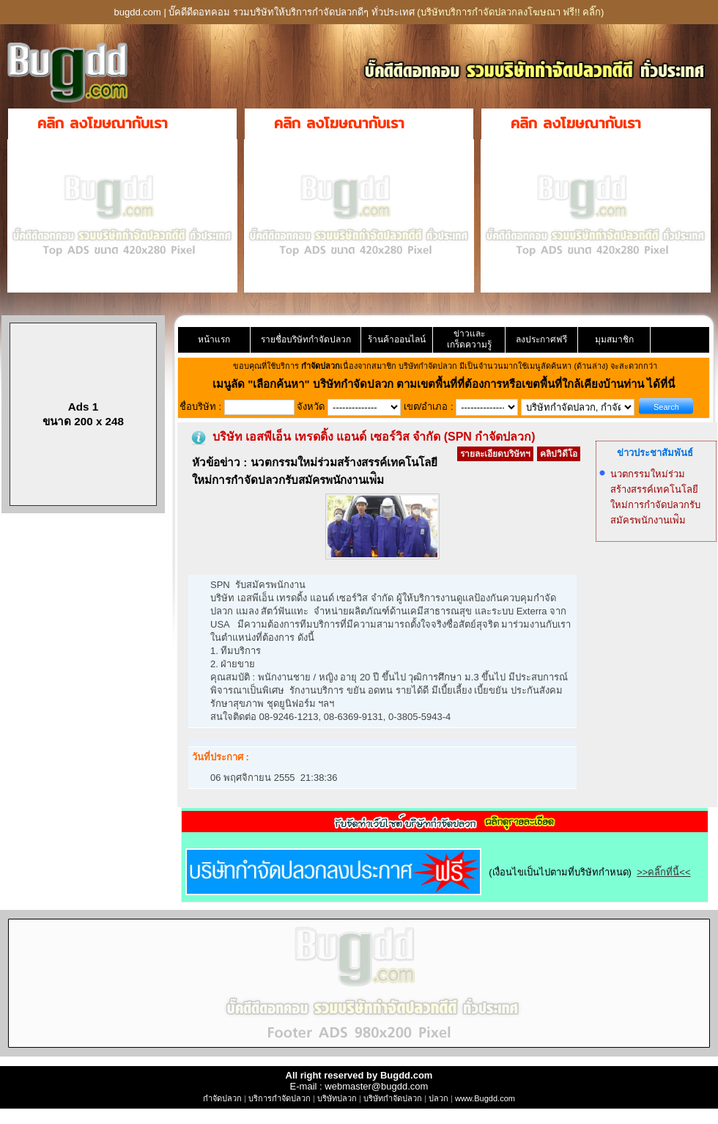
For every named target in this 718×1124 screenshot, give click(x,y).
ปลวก (438, 1098)
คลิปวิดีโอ (558, 454)
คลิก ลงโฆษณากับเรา (102, 122)
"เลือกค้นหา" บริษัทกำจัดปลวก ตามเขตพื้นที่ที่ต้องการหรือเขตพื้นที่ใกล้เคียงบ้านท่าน (447, 384)
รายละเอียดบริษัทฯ (495, 454)
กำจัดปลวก (222, 1098)
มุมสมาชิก (614, 339)
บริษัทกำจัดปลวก (392, 1098)
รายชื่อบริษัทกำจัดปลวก (306, 339)
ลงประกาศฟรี (541, 339)
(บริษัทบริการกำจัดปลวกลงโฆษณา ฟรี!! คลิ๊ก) (510, 12)
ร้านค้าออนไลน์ (397, 339)
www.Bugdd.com (485, 1098)
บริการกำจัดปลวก (279, 1098)
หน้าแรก (214, 339)
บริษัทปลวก (337, 1098)
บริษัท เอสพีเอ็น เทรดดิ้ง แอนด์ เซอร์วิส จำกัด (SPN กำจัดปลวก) (374, 436)
